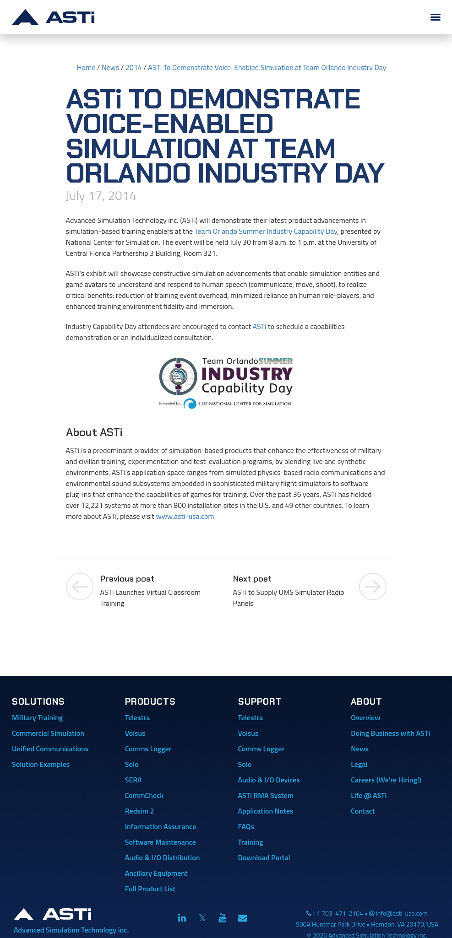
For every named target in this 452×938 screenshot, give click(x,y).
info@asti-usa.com (402, 913)
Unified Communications (50, 748)
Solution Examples (41, 764)
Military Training (37, 717)
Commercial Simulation (48, 733)
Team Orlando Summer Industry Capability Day (266, 231)
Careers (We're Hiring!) (386, 779)
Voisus (135, 733)
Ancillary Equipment (156, 873)
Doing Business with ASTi (390, 733)
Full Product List (150, 888)
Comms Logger (148, 748)
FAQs (246, 826)
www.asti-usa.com (185, 516)
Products (150, 701)
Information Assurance (160, 826)
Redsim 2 (139, 810)
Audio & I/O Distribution (162, 857)
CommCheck (144, 795)
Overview (365, 717)
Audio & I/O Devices (269, 779)
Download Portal (264, 857)
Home (86, 67)
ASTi (260, 326)
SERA (133, 779)
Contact (363, 810)
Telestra (137, 717)
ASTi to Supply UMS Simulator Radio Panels (292, 591)
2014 (133, 67)
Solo (132, 764)
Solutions (38, 701)
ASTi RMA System (266, 795)
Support (260, 701)
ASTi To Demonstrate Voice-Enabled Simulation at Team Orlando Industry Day (267, 67)
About (366, 701)
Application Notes (266, 810)
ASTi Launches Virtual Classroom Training (159, 591)
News (110, 67)
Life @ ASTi (369, 795)
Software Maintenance (160, 841)
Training (250, 841)
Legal (359, 764)
